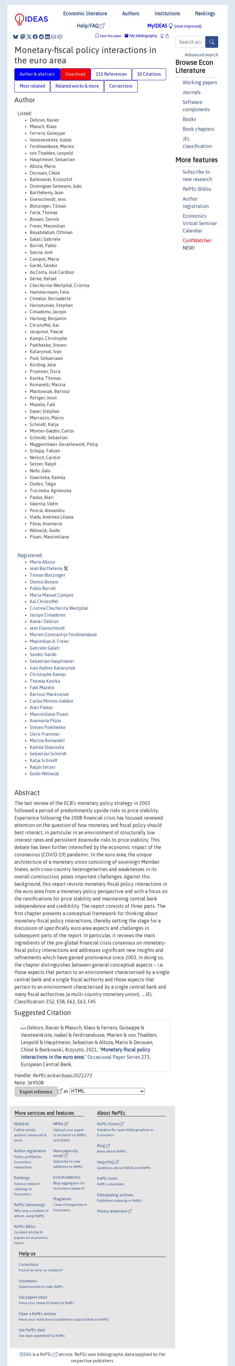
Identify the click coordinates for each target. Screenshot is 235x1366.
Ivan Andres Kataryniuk (52, 668)
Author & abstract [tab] (37, 74)
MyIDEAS (174, 25)
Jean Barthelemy (47, 568)
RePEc (49, 1354)
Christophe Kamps (48, 674)
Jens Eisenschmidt (47, 628)
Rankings (205, 13)
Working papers (200, 82)
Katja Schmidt (44, 760)
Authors (130, 13)
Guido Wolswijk (44, 773)
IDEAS (25, 1354)
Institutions (167, 13)
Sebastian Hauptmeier (52, 661)
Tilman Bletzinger (47, 575)
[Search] (211, 42)
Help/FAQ (91, 25)
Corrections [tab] (120, 86)
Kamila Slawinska (47, 747)
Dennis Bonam (44, 581)
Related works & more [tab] (77, 86)
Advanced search (201, 54)
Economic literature (85, 13)
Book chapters (198, 129)
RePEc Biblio (197, 189)
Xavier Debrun (44, 621)
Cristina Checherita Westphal (59, 608)
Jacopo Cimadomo (47, 615)
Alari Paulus (41, 707)
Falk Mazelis (42, 687)
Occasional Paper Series (114, 1057)
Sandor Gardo (43, 654)
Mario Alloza (42, 562)
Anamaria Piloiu (45, 720)
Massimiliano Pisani (49, 714)
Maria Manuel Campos (51, 595)
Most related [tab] (32, 86)
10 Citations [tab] (149, 74)
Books (189, 119)
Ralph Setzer (43, 767)
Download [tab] (75, 74)
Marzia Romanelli (47, 740)
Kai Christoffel (44, 601)
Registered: (30, 555)
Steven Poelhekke (47, 727)
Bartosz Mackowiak (49, 694)
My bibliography (141, 35)
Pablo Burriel (43, 588)
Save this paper (110, 36)
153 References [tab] (111, 74)
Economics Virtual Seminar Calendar (200, 223)
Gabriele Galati (45, 648)
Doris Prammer (45, 734)
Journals (192, 92)
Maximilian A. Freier (49, 641)
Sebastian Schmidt (48, 753)
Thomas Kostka (45, 681)
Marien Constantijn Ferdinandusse (63, 634)
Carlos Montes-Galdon (51, 701)
